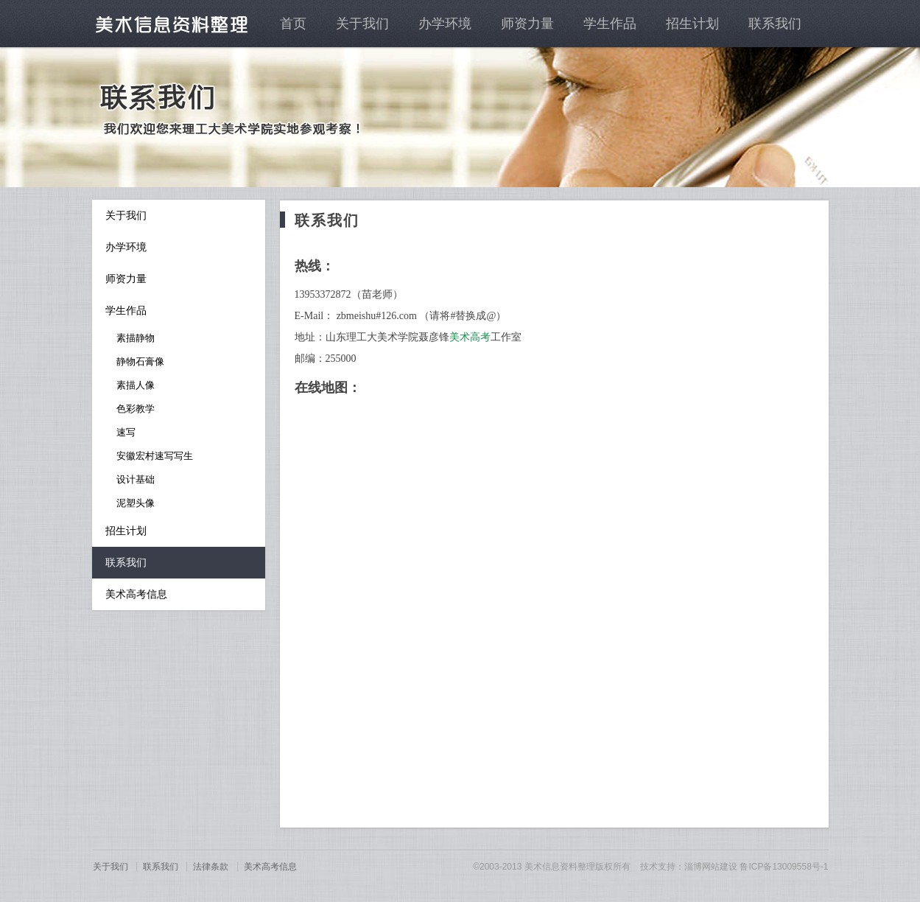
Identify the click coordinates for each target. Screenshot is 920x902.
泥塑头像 (135, 502)
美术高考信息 (136, 594)
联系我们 (774, 23)
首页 (293, 23)
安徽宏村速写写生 (154, 455)
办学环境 (444, 23)
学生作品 (609, 23)
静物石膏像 (140, 361)
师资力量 (527, 23)
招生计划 (692, 23)
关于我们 (362, 23)
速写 (126, 432)
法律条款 (210, 866)
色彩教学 (135, 408)
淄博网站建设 (710, 866)
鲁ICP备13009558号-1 (784, 866)
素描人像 (135, 385)
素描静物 (135, 337)
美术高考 (470, 337)
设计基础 (135, 479)
